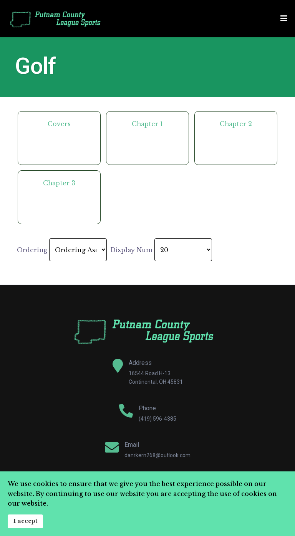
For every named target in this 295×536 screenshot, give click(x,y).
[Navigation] (283, 18)
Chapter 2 (235, 124)
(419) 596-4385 (157, 419)
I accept (25, 521)
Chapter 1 (147, 124)
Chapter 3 (59, 183)
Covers (59, 124)
